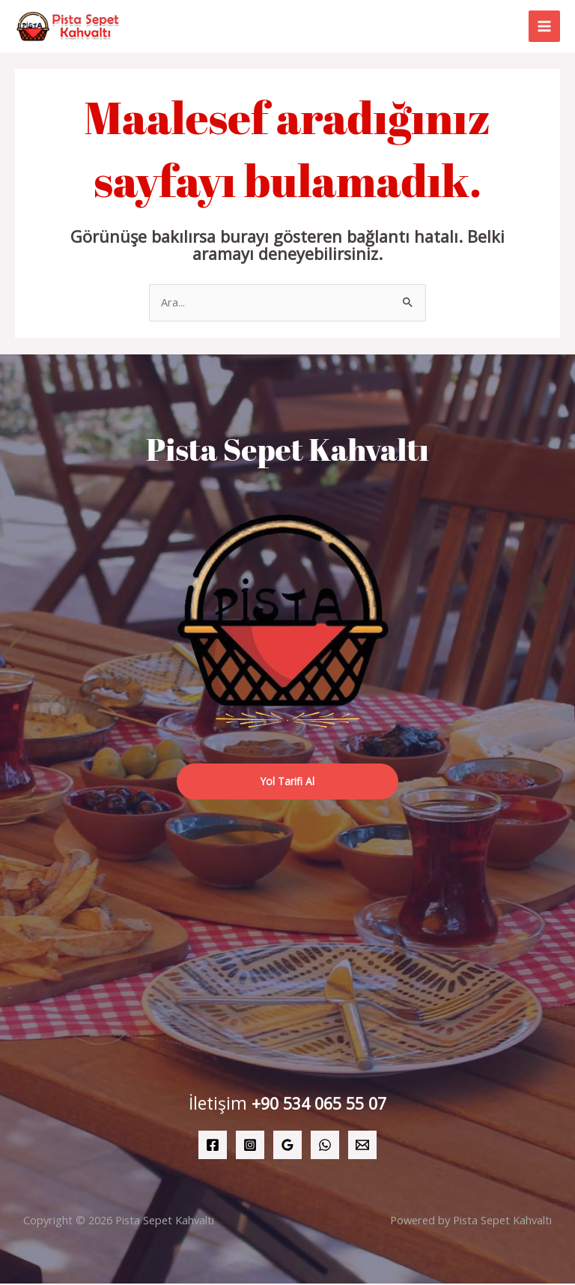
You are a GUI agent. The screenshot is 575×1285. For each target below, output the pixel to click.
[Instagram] (250, 1146)
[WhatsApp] (325, 1146)
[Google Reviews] (287, 1146)
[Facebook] (212, 1146)
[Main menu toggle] (544, 27)
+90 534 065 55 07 (319, 1104)
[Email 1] (362, 1146)
